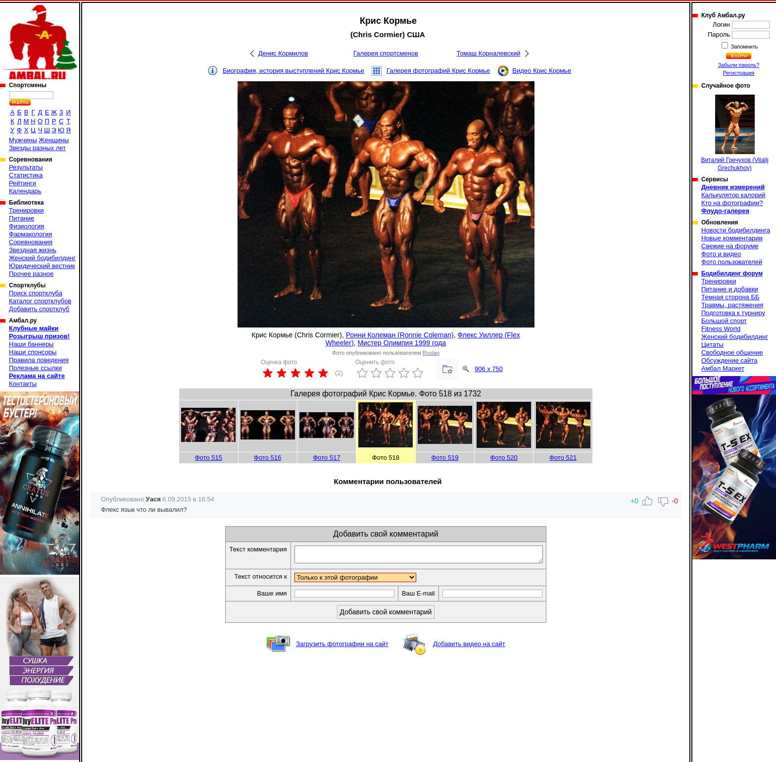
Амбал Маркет (722, 368)
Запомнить (743, 47)
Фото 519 (444, 457)
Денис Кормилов (283, 53)
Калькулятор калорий (733, 195)
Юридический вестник (42, 266)
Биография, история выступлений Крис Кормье (293, 70)
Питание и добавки (729, 289)
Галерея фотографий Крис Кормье (438, 70)
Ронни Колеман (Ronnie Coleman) (400, 335)
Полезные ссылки (35, 368)
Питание (21, 218)
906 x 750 (489, 369)
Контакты (23, 383)
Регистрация (738, 73)
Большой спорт (724, 321)
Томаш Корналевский (488, 53)
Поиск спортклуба (35, 293)
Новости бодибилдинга (735, 230)
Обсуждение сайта (729, 360)
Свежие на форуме (730, 246)
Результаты (26, 167)
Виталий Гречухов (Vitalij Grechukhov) (734, 133)
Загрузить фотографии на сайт (342, 647)
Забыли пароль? (739, 65)
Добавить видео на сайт (469, 647)
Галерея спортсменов (385, 53)
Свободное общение (732, 352)
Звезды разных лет (37, 148)
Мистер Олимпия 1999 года (401, 343)
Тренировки (26, 210)
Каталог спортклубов (40, 301)
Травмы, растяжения (732, 305)
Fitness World (720, 328)
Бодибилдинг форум (732, 273)
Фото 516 (267, 457)
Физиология (26, 226)
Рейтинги (22, 183)
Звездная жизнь (32, 250)
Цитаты (712, 344)
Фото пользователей (731, 262)
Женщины (54, 140)
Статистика (26, 175)
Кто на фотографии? (732, 203)
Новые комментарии (732, 238)
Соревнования (30, 242)
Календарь (25, 191)
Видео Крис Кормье (541, 70)
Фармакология (30, 234)
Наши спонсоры (32, 352)
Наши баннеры (31, 344)
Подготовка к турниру (733, 313)
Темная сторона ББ (730, 297)
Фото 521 (563, 457)
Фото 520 (504, 457)
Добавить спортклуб (39, 309)
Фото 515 (208, 457)
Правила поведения (39, 360)
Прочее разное (31, 273)
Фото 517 (326, 457)
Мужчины (23, 140)
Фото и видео (721, 254)
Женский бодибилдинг (42, 258)
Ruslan (431, 353)
